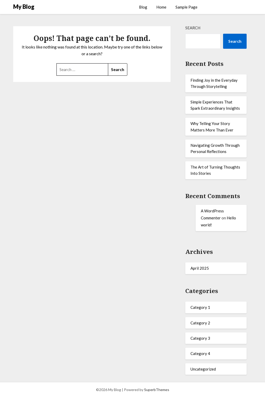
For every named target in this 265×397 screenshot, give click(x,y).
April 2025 (199, 268)
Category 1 (200, 307)
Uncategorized (203, 369)
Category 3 (200, 338)
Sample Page (186, 7)
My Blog (23, 6)
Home (161, 7)
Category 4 (200, 353)
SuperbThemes (156, 389)
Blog (143, 7)
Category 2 (200, 323)
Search (192, 27)
